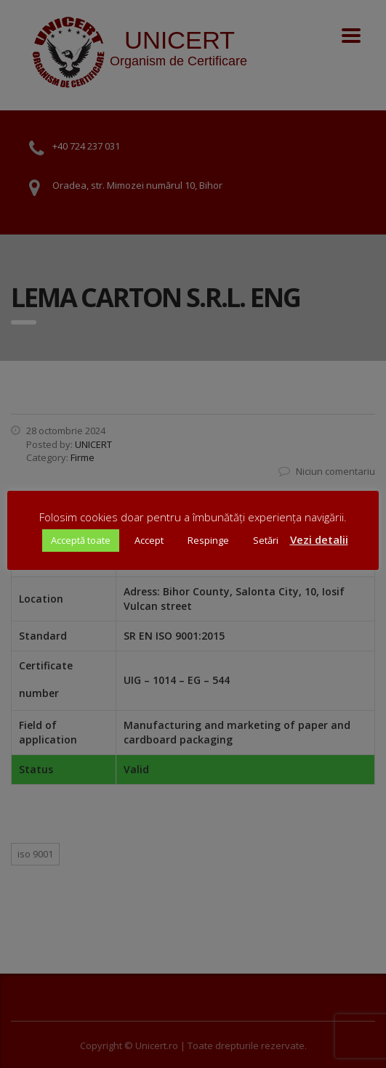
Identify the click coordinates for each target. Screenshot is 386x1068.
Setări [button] (265, 540)
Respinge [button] (208, 540)
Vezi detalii (319, 539)
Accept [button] (149, 540)
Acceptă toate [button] (80, 540)
